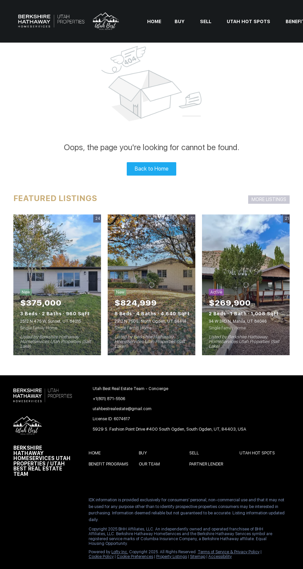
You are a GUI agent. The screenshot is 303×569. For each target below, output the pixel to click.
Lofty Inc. (119, 552)
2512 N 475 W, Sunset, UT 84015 (50, 321)
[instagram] (72, 502)
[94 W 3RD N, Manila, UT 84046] (246, 284)
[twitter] (45, 502)
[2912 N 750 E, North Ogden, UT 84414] (151, 284)
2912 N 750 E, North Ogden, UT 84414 (150, 321)
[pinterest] (32, 516)
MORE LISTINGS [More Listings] (268, 199)
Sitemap (197, 556)
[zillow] (59, 502)
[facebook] (18, 502)
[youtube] (18, 516)
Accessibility (220, 556)
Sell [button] (205, 21)
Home (154, 21)
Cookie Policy (101, 556)
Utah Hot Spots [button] (248, 21)
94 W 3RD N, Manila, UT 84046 (238, 321)
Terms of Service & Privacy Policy (229, 552)
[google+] (45, 516)
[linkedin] (32, 502)
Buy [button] (180, 21)
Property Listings (171, 556)
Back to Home (152, 169)
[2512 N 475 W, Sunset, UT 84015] (57, 284)
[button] (96, 453)
